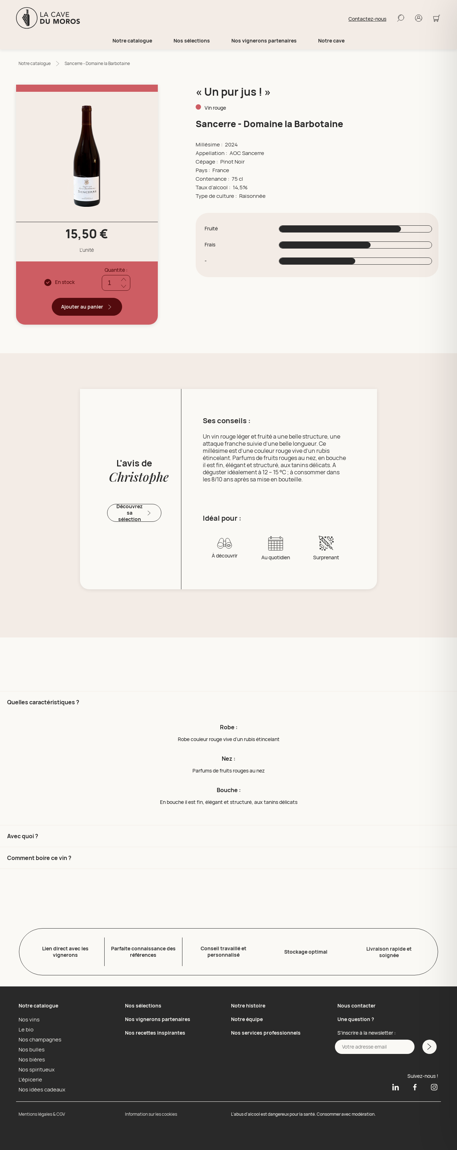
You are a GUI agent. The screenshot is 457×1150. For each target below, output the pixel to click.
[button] (228, 758)
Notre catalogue (35, 63)
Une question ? (355, 1017)
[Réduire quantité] (124, 286)
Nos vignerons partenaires (264, 41)
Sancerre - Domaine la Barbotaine (97, 63)
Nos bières (30, 1058)
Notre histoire (248, 1004)
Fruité (211, 228)
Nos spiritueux (35, 1068)
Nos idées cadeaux (40, 1088)
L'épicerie (29, 1078)
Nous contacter (356, 1004)
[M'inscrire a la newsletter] (429, 1045)
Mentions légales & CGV (42, 1113)
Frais (210, 244)
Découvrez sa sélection (134, 512)
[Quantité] (116, 282)
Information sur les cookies (151, 1113)
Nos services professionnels (266, 1031)
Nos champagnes (38, 1038)
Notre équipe (247, 1017)
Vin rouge (215, 107)
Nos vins (28, 1018)
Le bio (25, 1028)
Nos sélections (143, 1004)
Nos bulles (30, 1048)
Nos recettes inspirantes (155, 1031)
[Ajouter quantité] (124, 279)
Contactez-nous (367, 19)
